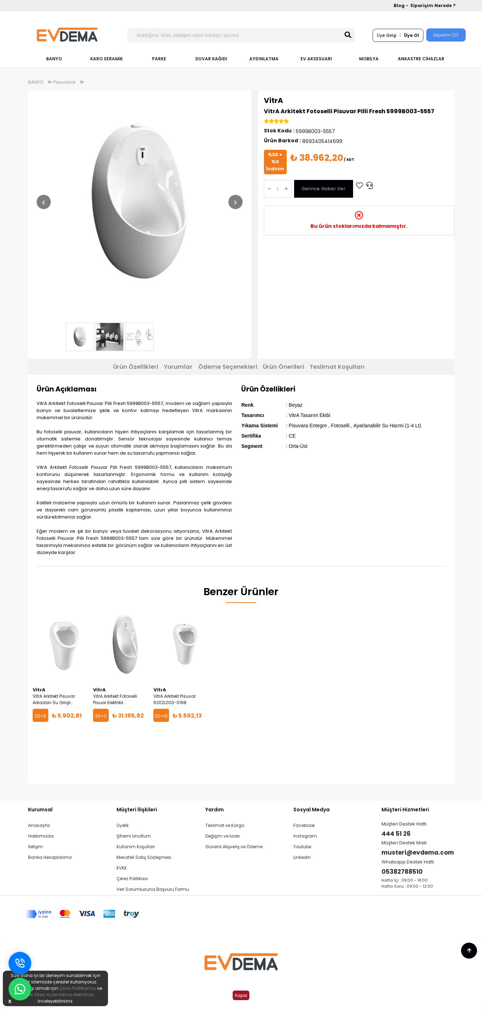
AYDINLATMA (263, 59)
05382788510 (402, 872)
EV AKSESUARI (316, 59)
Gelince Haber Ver (323, 189)
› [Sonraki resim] (235, 201)
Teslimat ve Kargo (224, 825)
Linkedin (302, 857)
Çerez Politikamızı (77, 988)
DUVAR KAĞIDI (211, 59)
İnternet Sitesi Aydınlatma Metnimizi (55, 995)
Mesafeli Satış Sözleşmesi (144, 857)
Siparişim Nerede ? (433, 5)
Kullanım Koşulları (136, 847)
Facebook (304, 825)
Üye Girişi (386, 35)
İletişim (35, 847)
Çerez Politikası (132, 879)
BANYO (54, 59)
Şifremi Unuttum (134, 836)
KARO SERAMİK (106, 59)
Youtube (302, 847)
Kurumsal (40, 809)
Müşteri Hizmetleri (405, 809)
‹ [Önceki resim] (43, 201)
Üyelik (123, 825)
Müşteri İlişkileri (137, 809)
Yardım (214, 809)
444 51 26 (396, 834)
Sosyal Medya (311, 809)
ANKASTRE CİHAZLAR (421, 59)
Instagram (305, 836)
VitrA (273, 100)
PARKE (159, 59)
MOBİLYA (369, 59)
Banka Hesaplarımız (50, 857)
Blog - (401, 5)
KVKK (122, 868)
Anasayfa (39, 825)
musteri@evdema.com (417, 852)
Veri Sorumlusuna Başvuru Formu (153, 889)
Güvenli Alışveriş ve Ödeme (233, 847)
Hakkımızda (41, 836)
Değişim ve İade (222, 836)
